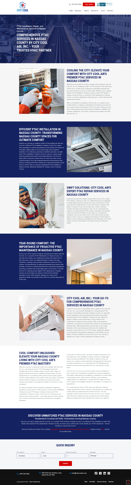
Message (93, 452)
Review (111, 481)
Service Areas (102, 481)
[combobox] (67, 456)
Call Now (89, 4)
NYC (102, 429)
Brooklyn (79, 429)
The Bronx (86, 429)
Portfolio (92, 481)
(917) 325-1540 (75, 4)
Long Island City (55, 429)
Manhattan (65, 429)
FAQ (86, 481)
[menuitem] (71, 11)
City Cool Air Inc (34, 482)
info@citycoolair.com (78, 473)
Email (43, 452)
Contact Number (71, 452)
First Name (20, 452)
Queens (72, 429)
